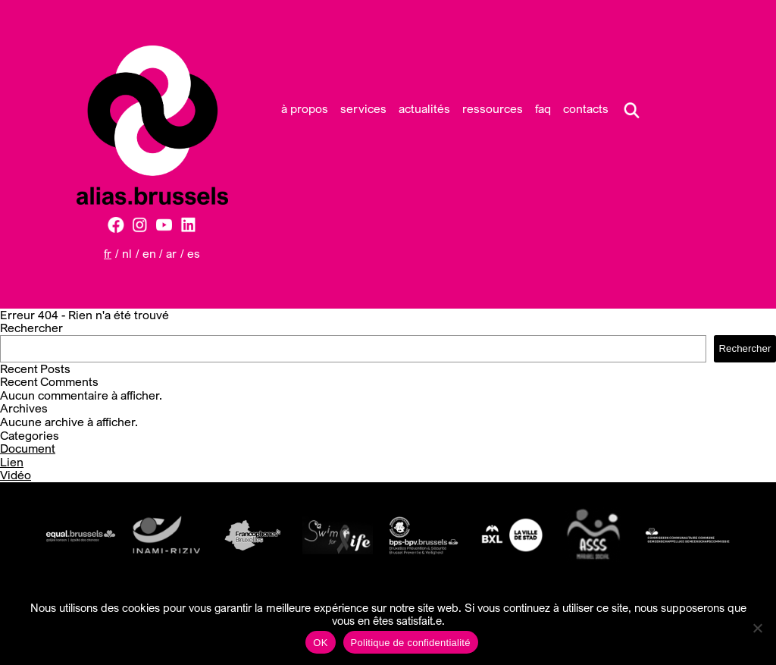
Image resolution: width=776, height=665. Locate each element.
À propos (304, 108)
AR (171, 253)
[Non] (757, 627)
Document (27, 448)
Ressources (492, 108)
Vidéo (15, 474)
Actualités (424, 108)
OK (320, 642)
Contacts (586, 108)
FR (107, 253)
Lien (11, 461)
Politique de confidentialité (411, 642)
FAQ (543, 108)
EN (149, 253)
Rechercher (31, 327)
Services (363, 108)
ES (193, 253)
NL (127, 253)
